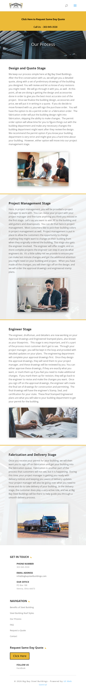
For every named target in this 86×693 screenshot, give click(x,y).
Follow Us (23, 664)
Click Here (19, 656)
